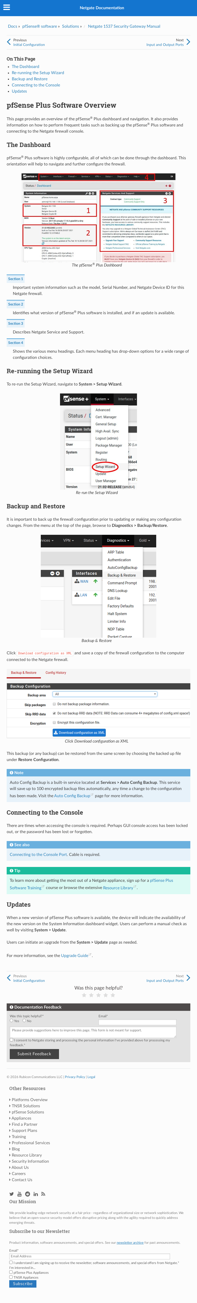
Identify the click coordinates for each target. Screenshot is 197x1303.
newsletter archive (130, 1242)
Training (19, 1137)
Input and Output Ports (165, 45)
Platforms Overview (30, 1100)
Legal (91, 1077)
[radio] (16, 1021)
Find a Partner (24, 1124)
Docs (12, 26)
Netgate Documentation (102, 8)
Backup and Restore (29, 79)
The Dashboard (25, 67)
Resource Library (118, 888)
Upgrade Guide (74, 956)
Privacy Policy (75, 1077)
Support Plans (24, 1131)
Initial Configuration (29, 45)
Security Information (30, 1161)
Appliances (21, 1118)
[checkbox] (53, 1021)
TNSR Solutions (26, 1106)
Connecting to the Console (36, 85)
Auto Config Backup (72, 796)
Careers (19, 1174)
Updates (19, 91)
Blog (16, 1149)
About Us (20, 1168)
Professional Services (31, 1143)
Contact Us (22, 1180)
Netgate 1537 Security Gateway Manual (124, 26)
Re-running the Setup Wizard (38, 73)
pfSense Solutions (28, 1112)
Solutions (70, 26)
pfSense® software (39, 26)
